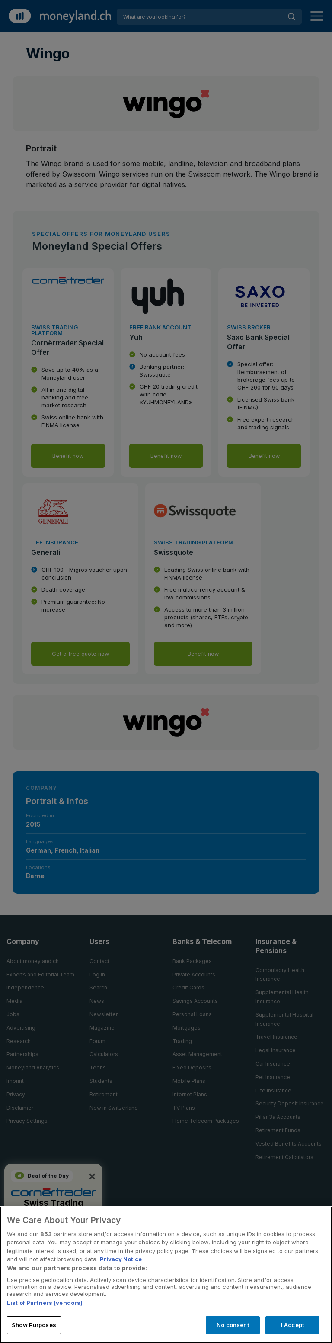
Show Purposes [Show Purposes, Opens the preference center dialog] (34, 1324)
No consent (233, 1324)
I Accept (292, 1324)
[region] (166, 1274)
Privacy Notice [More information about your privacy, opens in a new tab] (121, 1259)
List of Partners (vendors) (45, 1302)
